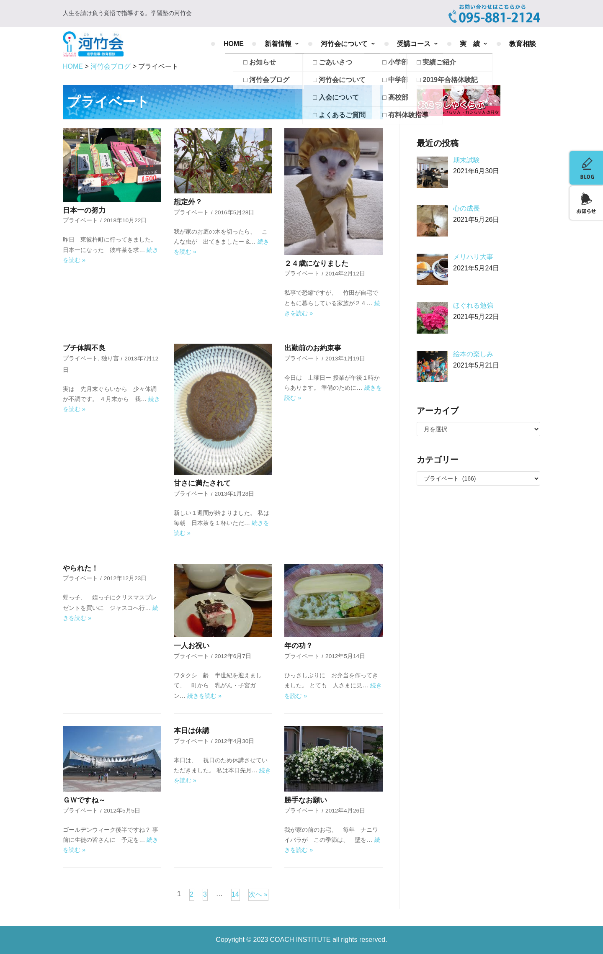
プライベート (80, 220)
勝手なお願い (305, 800)
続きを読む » (204, 695)
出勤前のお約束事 (312, 348)
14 (235, 894)
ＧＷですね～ (84, 800)
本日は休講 (191, 731)
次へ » (258, 894)
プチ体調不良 (84, 348)
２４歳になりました (316, 263)
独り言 (110, 358)
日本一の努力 (84, 210)
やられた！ (80, 568)
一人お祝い (191, 646)
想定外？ (188, 202)
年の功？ (298, 646)
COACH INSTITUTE (301, 939)
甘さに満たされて (202, 483)
